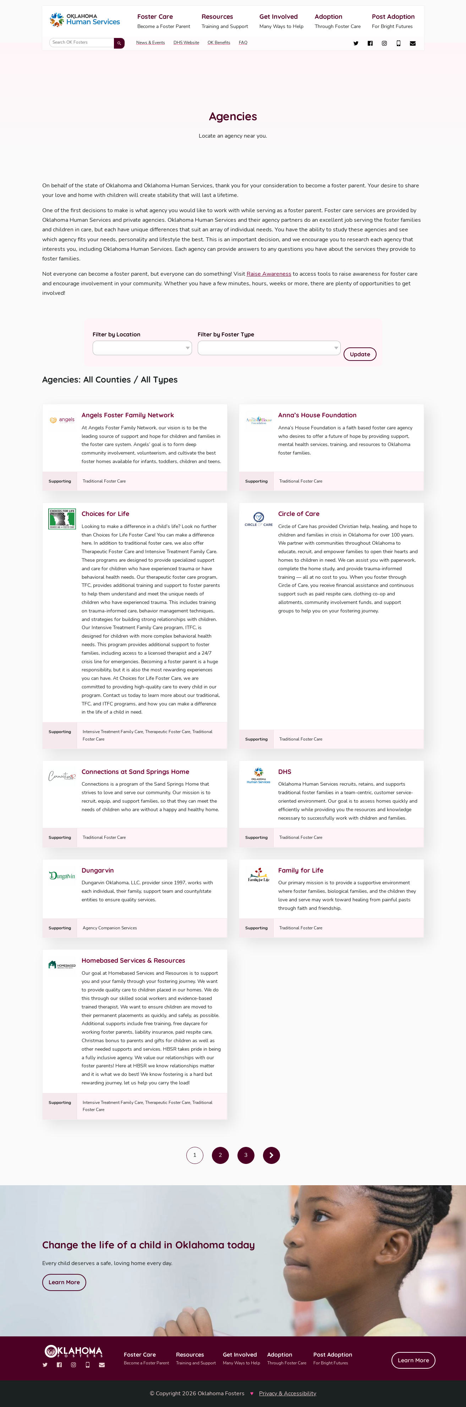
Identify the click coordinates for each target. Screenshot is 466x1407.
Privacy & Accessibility (287, 1393)
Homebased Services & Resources (133, 960)
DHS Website (186, 42)
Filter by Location (117, 334)
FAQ (243, 42)
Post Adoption (393, 21)
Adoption (338, 21)
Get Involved (281, 21)
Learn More (64, 1282)
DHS (284, 772)
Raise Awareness (269, 274)
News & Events (150, 42)
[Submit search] (119, 43)
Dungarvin (98, 870)
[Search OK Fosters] (87, 42)
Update (360, 354)
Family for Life (300, 870)
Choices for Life (105, 514)
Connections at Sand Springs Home (135, 772)
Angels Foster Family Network (128, 415)
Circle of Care (298, 514)
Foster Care (163, 21)
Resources (225, 21)
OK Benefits (219, 42)
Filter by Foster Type (226, 334)
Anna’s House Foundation (317, 415)
